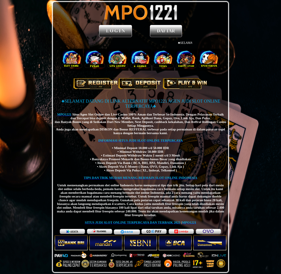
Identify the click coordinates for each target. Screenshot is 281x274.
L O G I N (115, 30)
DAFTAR (166, 30)
